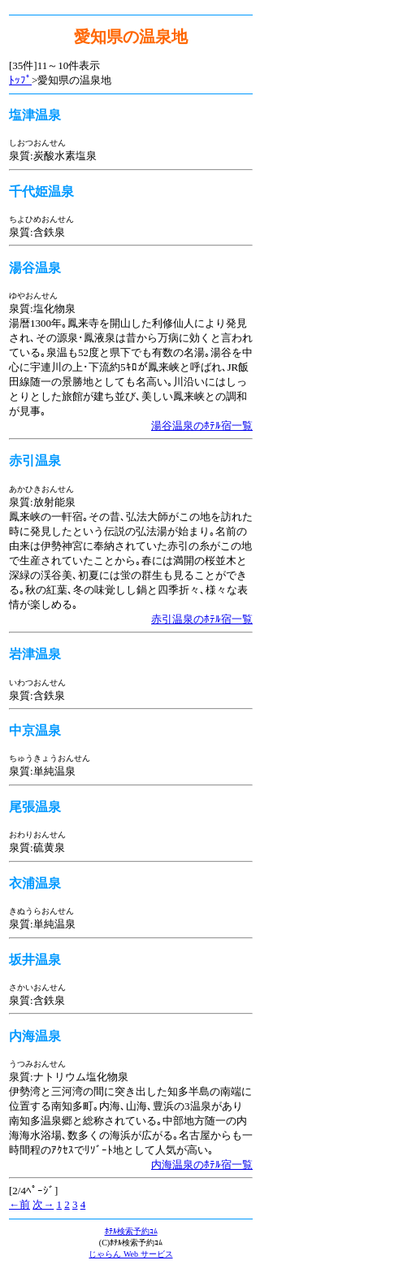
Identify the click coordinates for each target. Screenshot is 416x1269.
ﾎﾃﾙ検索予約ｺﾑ (131, 1231)
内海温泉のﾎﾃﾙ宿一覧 (202, 1164)
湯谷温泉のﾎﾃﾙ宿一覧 (202, 425)
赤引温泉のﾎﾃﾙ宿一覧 (202, 619)
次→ (43, 1204)
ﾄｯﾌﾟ (20, 80)
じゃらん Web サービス (130, 1253)
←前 (19, 1204)
